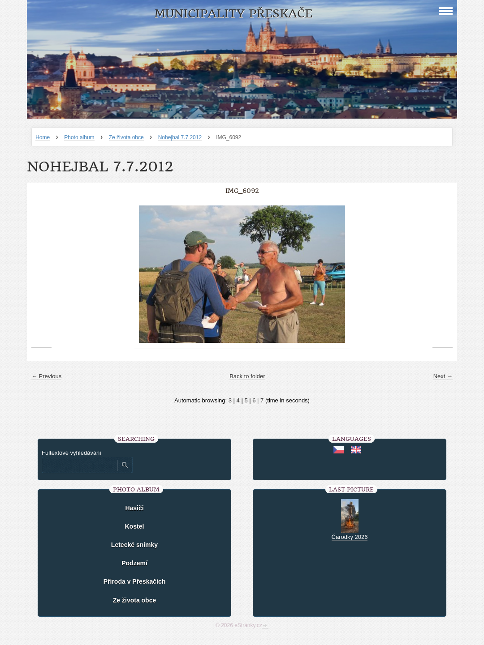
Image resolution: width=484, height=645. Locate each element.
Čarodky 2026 (350, 537)
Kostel (134, 526)
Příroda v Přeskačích (135, 581)
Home (42, 137)
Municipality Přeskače (233, 14)
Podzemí (134, 563)
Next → (443, 376)
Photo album (79, 137)
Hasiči (134, 508)
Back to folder (247, 376)
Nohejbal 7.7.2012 (180, 137)
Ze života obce (126, 137)
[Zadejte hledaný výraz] (79, 465)
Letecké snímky (134, 544)
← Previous (46, 376)
